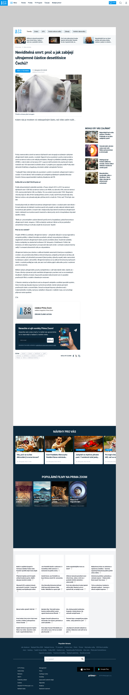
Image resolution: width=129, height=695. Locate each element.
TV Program (38, 3)
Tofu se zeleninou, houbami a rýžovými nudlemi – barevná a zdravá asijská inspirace (100, 587)
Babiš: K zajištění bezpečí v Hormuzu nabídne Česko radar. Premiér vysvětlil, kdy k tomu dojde (26, 569)
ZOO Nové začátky (102, 647)
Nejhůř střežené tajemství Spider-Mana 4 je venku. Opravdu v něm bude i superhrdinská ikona (26, 630)
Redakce (41, 685)
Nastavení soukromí (44, 688)
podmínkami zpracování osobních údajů (46, 345)
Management (42, 668)
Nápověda (42, 682)
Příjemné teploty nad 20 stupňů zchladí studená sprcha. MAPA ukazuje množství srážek (25, 578)
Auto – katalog (27, 650)
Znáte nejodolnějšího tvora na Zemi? (75, 567)
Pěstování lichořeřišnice (98, 650)
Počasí (81, 647)
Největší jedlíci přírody (57, 501)
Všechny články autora (43, 314)
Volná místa (20, 671)
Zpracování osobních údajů (46, 679)
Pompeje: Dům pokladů (21, 501)
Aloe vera (86, 650)
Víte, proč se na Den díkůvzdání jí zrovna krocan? (28, 456)
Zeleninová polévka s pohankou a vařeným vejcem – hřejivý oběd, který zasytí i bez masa (101, 578)
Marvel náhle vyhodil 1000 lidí (26, 609)
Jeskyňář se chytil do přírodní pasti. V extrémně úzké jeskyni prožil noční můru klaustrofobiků (87, 456)
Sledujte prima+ (56, 3)
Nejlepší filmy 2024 (37, 647)
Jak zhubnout (25, 647)
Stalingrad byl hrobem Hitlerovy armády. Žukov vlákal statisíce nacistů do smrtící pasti (106, 163)
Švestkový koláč (85, 653)
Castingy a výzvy (43, 674)
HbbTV (19, 677)
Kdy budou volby (90, 647)
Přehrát (19, 497)
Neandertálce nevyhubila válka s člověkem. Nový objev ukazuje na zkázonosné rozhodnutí (105, 178)
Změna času (68, 647)
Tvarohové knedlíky (59, 653)
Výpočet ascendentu (45, 653)
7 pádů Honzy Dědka (40, 650)
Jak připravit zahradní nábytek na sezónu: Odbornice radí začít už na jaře (76, 630)
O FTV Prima (20, 668)
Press (40, 671)
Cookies (19, 682)
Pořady (30, 3)
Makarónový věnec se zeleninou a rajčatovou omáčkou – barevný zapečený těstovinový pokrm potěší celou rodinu (102, 569)
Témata (23, 3)
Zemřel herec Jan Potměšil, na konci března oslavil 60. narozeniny (52, 578)
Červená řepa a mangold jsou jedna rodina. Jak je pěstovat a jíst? (77, 619)
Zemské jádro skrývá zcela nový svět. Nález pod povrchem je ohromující (106, 149)
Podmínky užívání (22, 679)
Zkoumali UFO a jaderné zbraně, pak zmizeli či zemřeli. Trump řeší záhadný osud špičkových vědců (26, 588)
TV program (59, 647)
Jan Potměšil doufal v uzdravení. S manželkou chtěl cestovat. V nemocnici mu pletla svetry (51, 568)
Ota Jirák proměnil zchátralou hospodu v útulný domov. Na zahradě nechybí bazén (75, 611)
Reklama (19, 674)
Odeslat (50, 340)
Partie (75, 647)
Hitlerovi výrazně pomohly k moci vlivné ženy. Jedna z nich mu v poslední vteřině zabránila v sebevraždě (76, 579)
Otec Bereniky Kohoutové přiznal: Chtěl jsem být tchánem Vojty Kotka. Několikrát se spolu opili (51, 587)
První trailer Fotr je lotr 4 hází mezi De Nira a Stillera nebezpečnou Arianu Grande (26, 620)
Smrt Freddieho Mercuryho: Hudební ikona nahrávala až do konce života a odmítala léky (57, 456)
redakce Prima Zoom (38, 72)
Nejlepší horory (49, 647)
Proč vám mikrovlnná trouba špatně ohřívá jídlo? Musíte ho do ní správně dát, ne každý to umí (77, 587)
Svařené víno (61, 650)
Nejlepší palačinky (72, 653)
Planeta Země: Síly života (40, 501)
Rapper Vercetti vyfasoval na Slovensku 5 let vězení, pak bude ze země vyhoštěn (52, 620)
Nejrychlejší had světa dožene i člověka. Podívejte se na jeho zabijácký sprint (106, 135)
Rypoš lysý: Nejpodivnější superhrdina (75, 501)
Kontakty (41, 677)
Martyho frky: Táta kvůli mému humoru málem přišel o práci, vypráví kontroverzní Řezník (50, 611)
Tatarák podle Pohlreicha (74, 650)
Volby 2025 (51, 650)
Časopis (47, 3)
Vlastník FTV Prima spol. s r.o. (25, 685)
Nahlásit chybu (21, 688)
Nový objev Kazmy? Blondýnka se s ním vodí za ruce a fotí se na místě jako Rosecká (51, 630)
